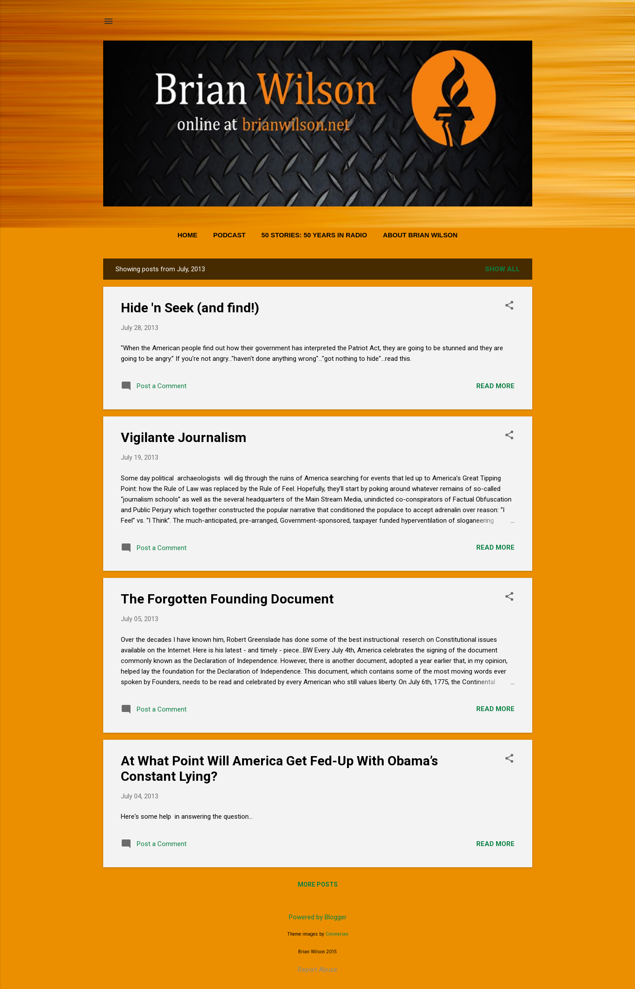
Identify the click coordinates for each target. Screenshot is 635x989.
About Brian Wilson (420, 235)
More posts (318, 884)
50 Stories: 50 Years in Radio (314, 235)
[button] (509, 306)
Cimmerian (336, 934)
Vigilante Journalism (184, 437)
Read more (495, 386)
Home (187, 235)
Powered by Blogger (318, 917)
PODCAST (229, 235)
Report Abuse (317, 970)
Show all (502, 269)
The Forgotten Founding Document (227, 599)
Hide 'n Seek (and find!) (190, 307)
